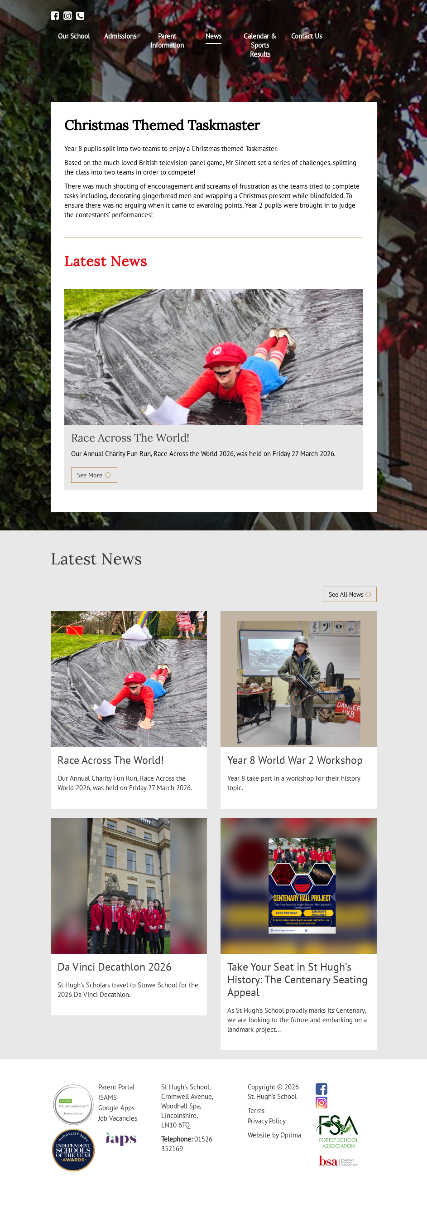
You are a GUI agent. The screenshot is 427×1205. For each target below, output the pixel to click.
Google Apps (116, 1107)
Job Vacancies (117, 1118)
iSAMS (107, 1097)
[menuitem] (74, 36)
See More (94, 475)
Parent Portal (116, 1087)
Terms (256, 1110)
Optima (290, 1135)
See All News (350, 594)
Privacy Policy (267, 1121)
